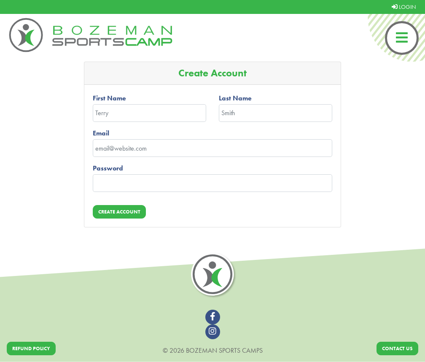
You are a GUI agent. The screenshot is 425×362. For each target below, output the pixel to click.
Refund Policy (31, 348)
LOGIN (404, 7)
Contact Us (397, 348)
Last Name (235, 98)
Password (108, 168)
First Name (109, 98)
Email (101, 133)
